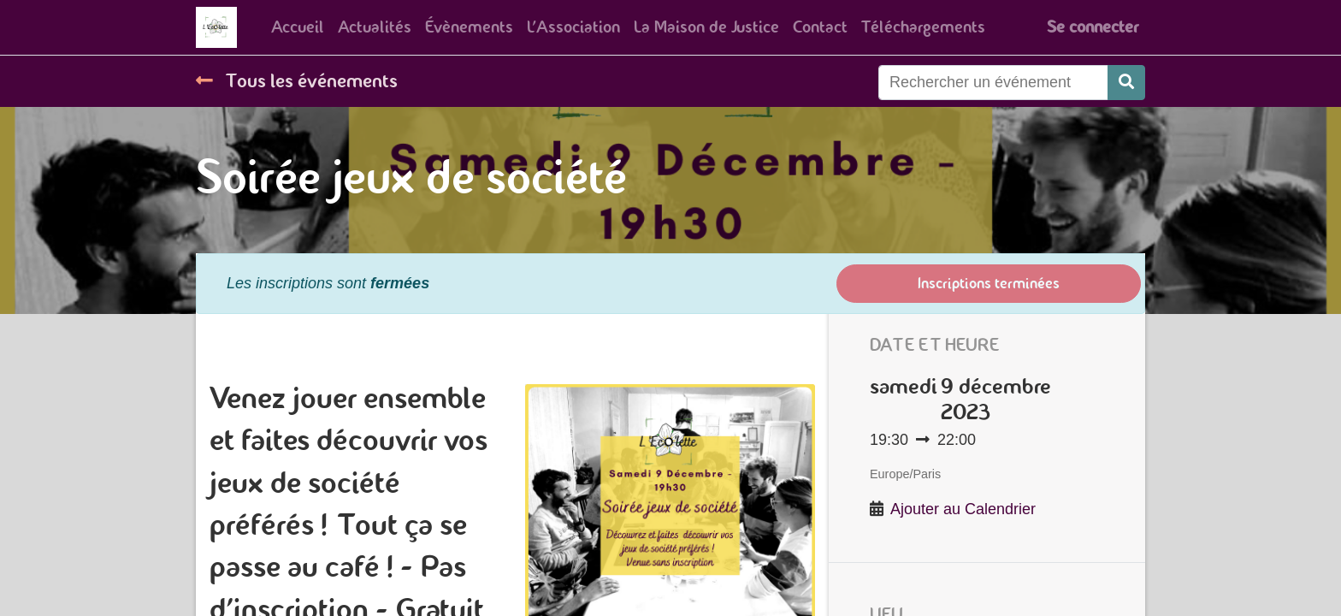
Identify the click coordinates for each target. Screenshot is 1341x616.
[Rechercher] (1126, 82)
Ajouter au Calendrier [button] (963, 509)
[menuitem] (297, 27)
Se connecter (1092, 27)
